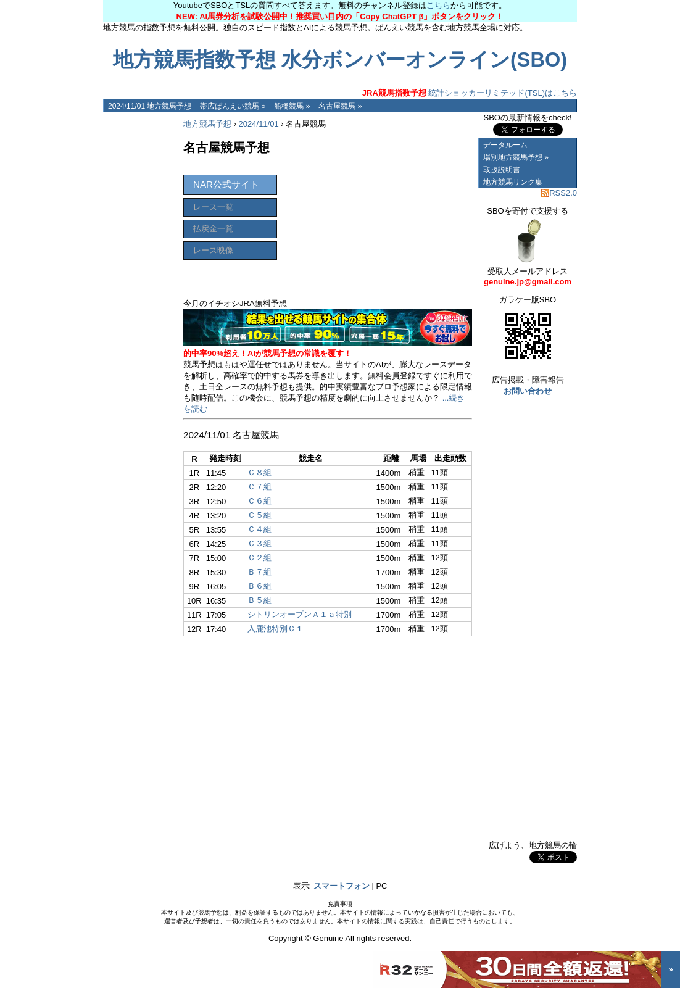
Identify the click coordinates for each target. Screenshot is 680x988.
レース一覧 (213, 207)
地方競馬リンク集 (512, 182)
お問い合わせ (528, 391)
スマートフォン (341, 885)
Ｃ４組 (259, 529)
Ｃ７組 (259, 486)
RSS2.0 (559, 192)
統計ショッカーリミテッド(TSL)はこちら (469, 93)
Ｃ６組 (259, 500)
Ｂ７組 (259, 571)
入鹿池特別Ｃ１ (275, 628)
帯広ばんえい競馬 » (232, 106)
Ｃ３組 (259, 543)
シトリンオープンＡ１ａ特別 (299, 614)
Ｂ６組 (259, 586)
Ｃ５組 (259, 515)
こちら (438, 5)
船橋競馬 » (292, 106)
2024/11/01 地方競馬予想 (149, 106)
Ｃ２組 (259, 557)
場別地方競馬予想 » (516, 157)
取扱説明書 (501, 169)
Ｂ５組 (259, 600)
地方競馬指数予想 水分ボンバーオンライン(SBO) (340, 60)
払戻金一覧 (213, 228)
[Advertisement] (140, 297)
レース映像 (213, 250)
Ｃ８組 (259, 472)
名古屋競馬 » (340, 106)
